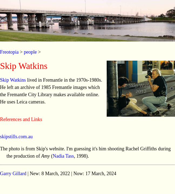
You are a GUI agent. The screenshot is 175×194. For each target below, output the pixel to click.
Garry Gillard (13, 173)
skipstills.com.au (16, 136)
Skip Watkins (13, 80)
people (30, 52)
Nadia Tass (63, 156)
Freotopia (9, 52)
